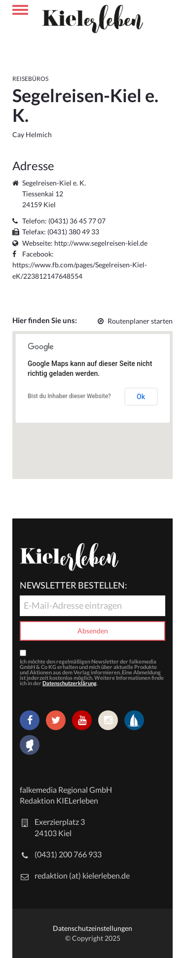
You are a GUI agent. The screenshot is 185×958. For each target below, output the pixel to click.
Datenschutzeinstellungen (92, 928)
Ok (141, 397)
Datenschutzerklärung (69, 683)
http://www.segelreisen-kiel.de (101, 243)
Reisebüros (30, 78)
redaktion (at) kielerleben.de (82, 875)
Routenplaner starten (135, 321)
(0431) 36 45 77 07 (77, 221)
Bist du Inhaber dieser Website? (69, 396)
